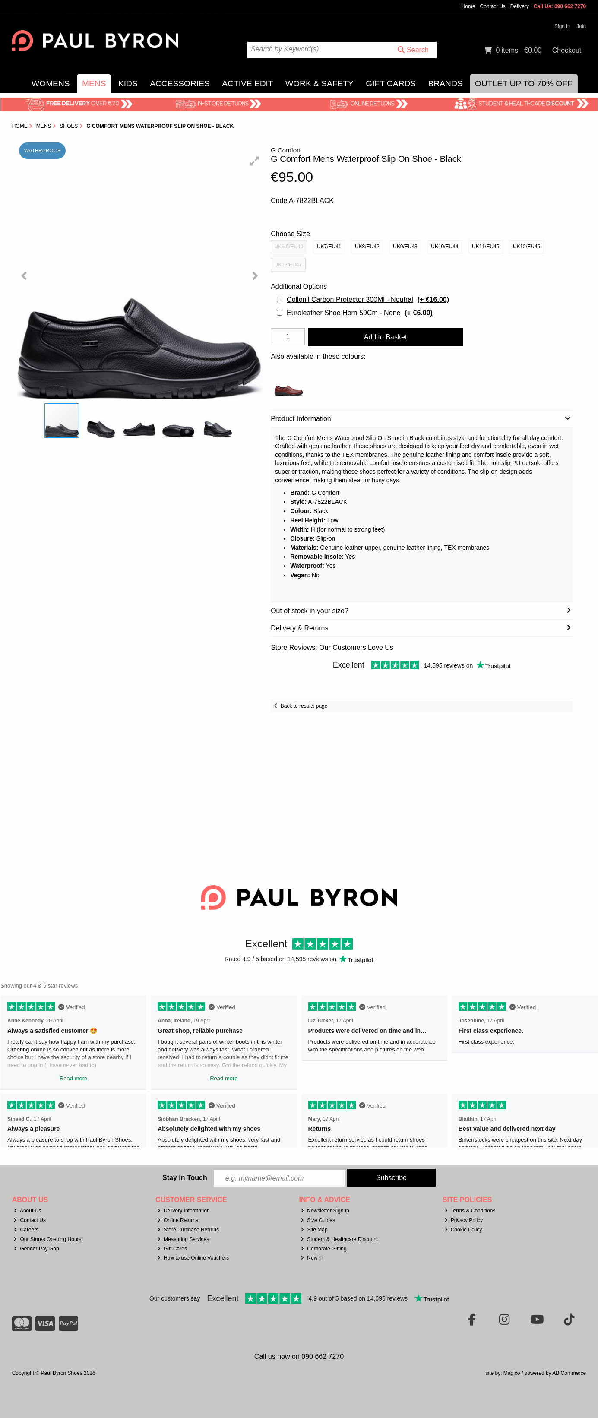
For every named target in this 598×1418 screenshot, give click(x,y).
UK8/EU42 (367, 247)
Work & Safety (319, 83)
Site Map (314, 1230)
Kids (128, 83)
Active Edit (247, 83)
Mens (94, 83)
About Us (27, 1211)
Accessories (180, 83)
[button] (255, 161)
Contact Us (492, 6)
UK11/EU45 (485, 247)
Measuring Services (183, 1239)
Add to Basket (385, 337)
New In (312, 1258)
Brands (445, 83)
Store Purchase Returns (188, 1230)
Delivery (519, 6)
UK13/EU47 (288, 265)
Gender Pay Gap (36, 1249)
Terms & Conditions (470, 1211)
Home (468, 6)
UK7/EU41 (329, 247)
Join (581, 26)
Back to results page (304, 706)
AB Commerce (569, 1373)
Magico (511, 1373)
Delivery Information (183, 1211)
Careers (25, 1230)
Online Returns (177, 1220)
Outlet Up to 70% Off (524, 83)
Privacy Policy (463, 1220)
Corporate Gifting (323, 1249)
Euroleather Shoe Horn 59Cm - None (360, 313)
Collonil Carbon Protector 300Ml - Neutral (368, 299)
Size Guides (318, 1220)
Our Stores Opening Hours (47, 1239)
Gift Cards (391, 83)
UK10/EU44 (444, 247)
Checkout (567, 50)
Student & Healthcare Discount (339, 1239)
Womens (51, 83)
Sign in (562, 26)
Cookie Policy (463, 1230)
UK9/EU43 (405, 247)
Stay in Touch (184, 1177)
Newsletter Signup (325, 1211)
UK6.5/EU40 (289, 247)
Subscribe (391, 1177)
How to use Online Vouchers (193, 1258)
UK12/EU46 (526, 247)
